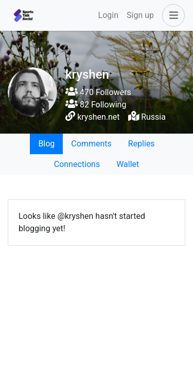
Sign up (140, 15)
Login (108, 15)
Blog (46, 144)
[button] (171, 15)
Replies (141, 144)
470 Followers (98, 92)
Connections (77, 164)
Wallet (127, 164)
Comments (91, 144)
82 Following (95, 104)
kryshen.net (98, 117)
